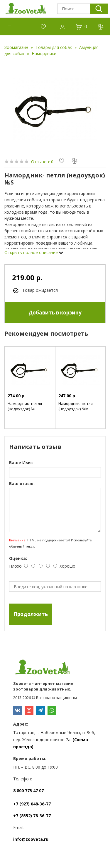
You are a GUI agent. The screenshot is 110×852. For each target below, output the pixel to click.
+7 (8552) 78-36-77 (32, 815)
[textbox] (73, 9)
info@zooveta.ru (30, 839)
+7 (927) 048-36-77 (32, 804)
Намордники (44, 53)
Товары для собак (53, 47)
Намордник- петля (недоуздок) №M (75, 406)
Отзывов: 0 (42, 161)
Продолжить (30, 614)
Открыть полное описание (33, 252)
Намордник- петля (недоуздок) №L (25, 406)
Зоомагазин (16, 47)
